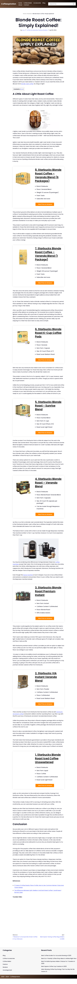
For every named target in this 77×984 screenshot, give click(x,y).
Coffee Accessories (32, 30)
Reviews (29, 13)
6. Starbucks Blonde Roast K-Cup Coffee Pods (48, 334)
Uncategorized (7, 975)
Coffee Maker (28, 3)
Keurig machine (28, 578)
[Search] (59, 3)
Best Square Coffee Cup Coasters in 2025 (54, 972)
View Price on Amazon (44, 205)
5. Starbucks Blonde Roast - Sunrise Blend (48, 407)
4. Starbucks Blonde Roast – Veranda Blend (48, 485)
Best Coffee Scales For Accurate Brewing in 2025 (56, 961)
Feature (40, 30)
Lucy (23, 30)
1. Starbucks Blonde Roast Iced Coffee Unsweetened (48, 762)
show (21, 89)
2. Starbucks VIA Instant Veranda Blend (46, 680)
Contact (31, 5)
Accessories (38, 3)
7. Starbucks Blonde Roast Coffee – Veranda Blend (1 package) (48, 255)
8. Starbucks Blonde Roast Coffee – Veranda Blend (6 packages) (48, 176)
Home (20, 3)
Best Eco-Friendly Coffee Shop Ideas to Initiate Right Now (58, 964)
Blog (19, 5)
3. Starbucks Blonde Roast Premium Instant (48, 594)
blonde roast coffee (27, 84)
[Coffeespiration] (8, 4)
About (25, 5)
